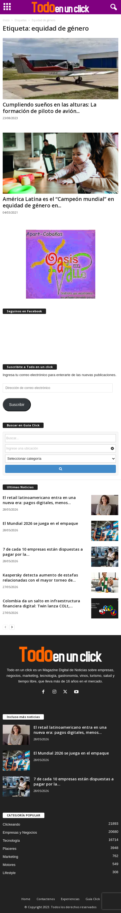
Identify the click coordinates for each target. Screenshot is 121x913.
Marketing (10, 857)
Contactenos (46, 899)
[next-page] (12, 627)
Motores (9, 865)
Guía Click (93, 899)
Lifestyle (9, 873)
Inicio (6, 20)
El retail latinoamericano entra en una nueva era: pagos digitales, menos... (39, 500)
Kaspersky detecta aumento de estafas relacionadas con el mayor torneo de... (40, 577)
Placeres (10, 849)
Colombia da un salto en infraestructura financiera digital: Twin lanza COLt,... (41, 603)
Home (25, 899)
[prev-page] (5, 627)
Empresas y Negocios (20, 832)
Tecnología (11, 840)
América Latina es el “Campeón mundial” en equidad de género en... (58, 202)
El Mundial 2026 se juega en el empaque (40, 523)
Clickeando (11, 824)
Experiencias (70, 899)
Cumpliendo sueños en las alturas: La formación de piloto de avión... (49, 108)
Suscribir (16, 404)
